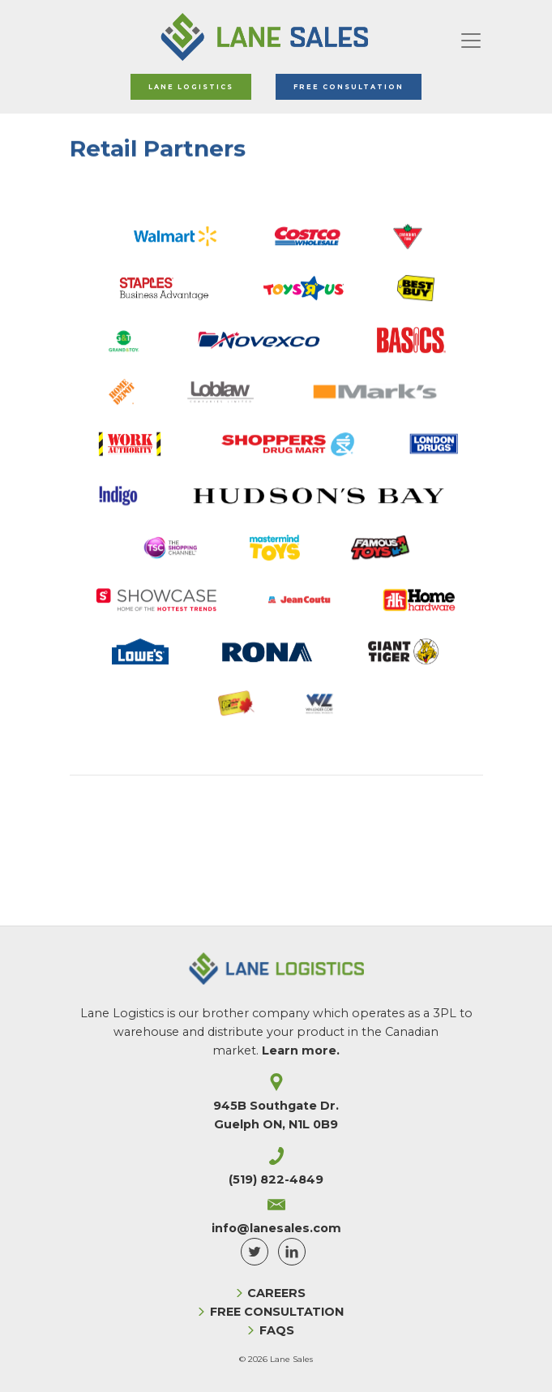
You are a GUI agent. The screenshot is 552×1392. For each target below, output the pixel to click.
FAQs (276, 1330)
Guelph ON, (276, 1124)
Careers (276, 1293)
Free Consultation (348, 87)
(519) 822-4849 (276, 1179)
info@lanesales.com (276, 1228)
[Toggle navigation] (471, 37)
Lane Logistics (190, 87)
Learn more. (301, 1050)
